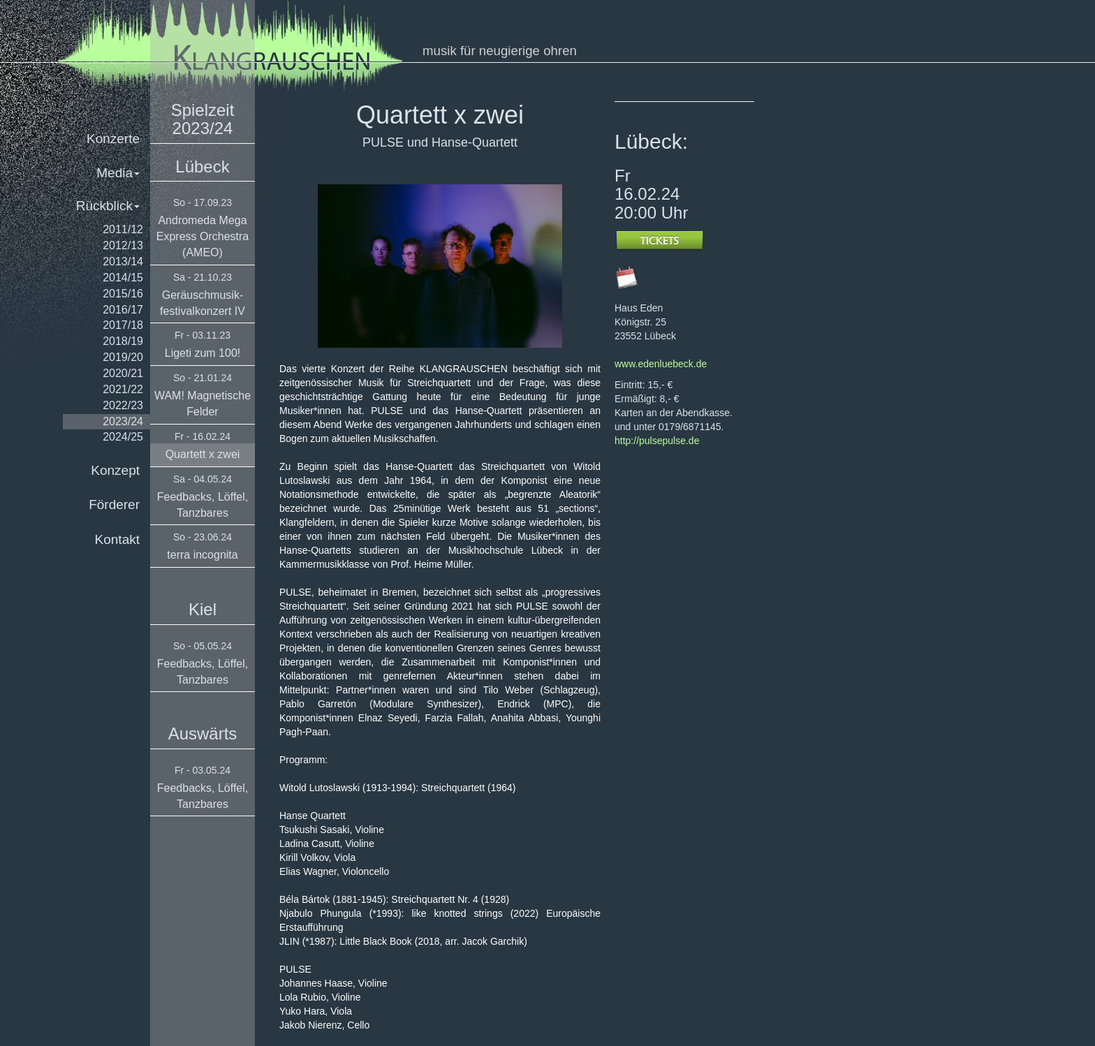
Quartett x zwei (203, 454)
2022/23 (123, 405)
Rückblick (108, 205)
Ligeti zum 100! (203, 353)
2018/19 (123, 341)
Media (118, 172)
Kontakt (117, 539)
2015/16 (123, 294)
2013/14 (123, 261)
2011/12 (123, 229)
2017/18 (123, 325)
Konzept (115, 470)
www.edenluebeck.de (661, 363)
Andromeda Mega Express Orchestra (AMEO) (202, 236)
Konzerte (113, 138)
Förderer (114, 504)
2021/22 (123, 389)
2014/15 (123, 277)
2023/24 (123, 421)
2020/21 (123, 373)
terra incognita (202, 555)
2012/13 (123, 245)
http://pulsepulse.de (657, 440)
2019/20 (123, 357)
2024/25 (123, 437)
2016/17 (123, 310)
